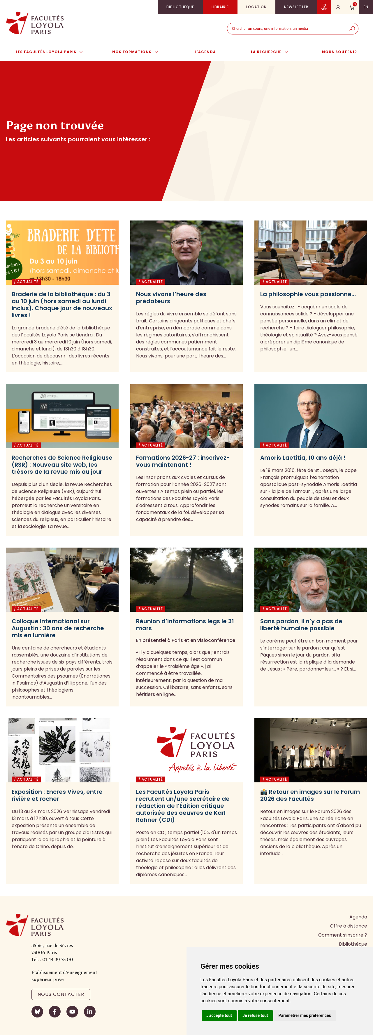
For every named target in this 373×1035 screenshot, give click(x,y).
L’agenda (205, 51)
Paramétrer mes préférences (305, 1015)
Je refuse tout (255, 1015)
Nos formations (138, 52)
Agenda (358, 917)
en (366, 6)
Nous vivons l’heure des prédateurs (171, 298)
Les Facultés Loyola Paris (52, 52)
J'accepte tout (219, 1015)
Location (256, 6)
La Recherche (272, 52)
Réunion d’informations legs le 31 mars (185, 625)
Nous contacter (61, 994)
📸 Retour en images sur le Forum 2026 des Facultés (310, 795)
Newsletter (296, 6)
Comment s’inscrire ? (342, 935)
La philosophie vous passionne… (308, 294)
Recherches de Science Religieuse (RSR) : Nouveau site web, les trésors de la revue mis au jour (62, 464)
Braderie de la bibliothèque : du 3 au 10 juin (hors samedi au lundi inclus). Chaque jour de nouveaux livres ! (62, 305)
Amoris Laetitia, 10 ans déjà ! (302, 457)
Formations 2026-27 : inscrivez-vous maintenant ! (183, 461)
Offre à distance (348, 926)
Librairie (220, 6)
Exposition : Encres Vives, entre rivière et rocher (57, 795)
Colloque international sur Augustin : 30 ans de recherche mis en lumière (58, 628)
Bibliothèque (180, 6)
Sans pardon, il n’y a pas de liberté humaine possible (301, 625)
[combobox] (286, 28)
